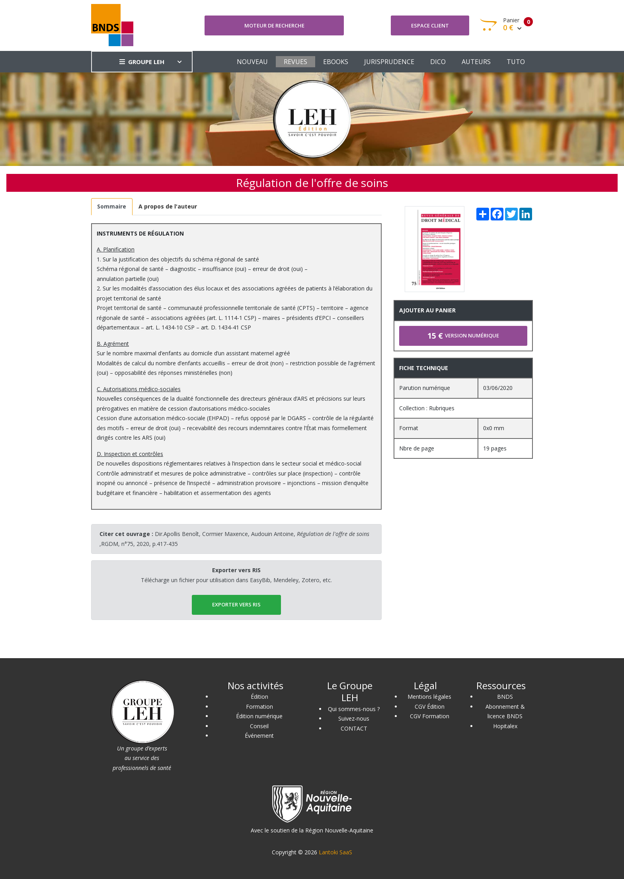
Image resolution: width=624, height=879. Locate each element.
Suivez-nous (353, 718)
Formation (259, 706)
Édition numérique (259, 716)
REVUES (295, 61)
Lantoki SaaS (335, 852)
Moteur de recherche (274, 25)
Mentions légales (429, 696)
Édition (259, 696)
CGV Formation (429, 716)
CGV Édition (430, 706)
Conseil (259, 726)
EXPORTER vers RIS (236, 604)
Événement (259, 735)
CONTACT (354, 728)
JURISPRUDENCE (389, 61)
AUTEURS (476, 61)
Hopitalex (505, 726)
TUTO (516, 61)
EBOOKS (335, 61)
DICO (438, 61)
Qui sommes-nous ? (354, 709)
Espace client (430, 25)
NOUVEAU (252, 61)
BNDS (505, 696)
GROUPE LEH (141, 62)
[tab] (112, 206)
